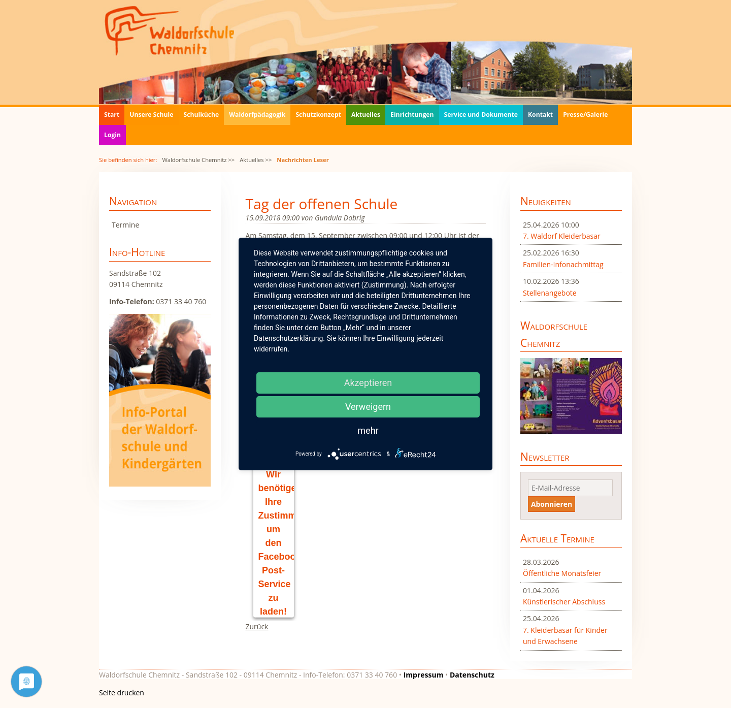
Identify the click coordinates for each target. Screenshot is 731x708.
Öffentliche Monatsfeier (562, 573)
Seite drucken (121, 692)
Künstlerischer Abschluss (564, 601)
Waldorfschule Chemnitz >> (198, 160)
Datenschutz (472, 675)
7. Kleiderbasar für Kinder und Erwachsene (565, 635)
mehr (367, 430)
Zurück (257, 626)
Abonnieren (551, 504)
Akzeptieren (368, 382)
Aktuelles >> (256, 160)
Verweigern (368, 406)
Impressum (424, 675)
